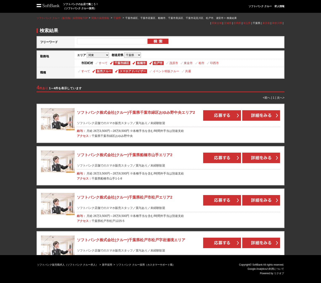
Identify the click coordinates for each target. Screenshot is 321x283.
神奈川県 (277, 23)
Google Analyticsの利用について (266, 268)
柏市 (201, 63)
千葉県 (117, 18)
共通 (188, 71)
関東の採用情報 (100, 18)
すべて (103, 63)
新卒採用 (107, 264)
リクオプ (279, 273)
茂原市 (173, 63)
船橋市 (141, 63)
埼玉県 (247, 23)
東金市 (188, 63)
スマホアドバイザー (133, 71)
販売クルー (104, 71)
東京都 (266, 23)
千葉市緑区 (121, 63)
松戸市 (158, 63)
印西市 (214, 63)
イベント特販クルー (166, 71)
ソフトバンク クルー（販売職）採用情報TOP (62, 18)
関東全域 (217, 23)
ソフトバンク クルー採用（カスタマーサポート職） (145, 264)
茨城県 (228, 23)
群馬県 (237, 23)
